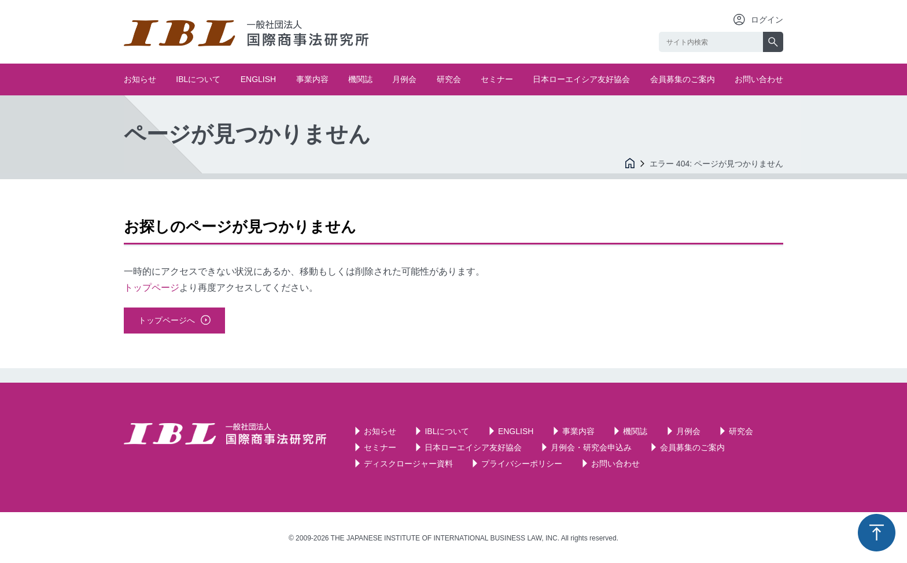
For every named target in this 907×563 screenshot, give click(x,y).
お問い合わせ (759, 79)
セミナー (497, 79)
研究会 (449, 79)
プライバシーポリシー (521, 463)
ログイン (767, 19)
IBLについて (198, 79)
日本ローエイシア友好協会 (581, 79)
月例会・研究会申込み (591, 447)
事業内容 (312, 79)
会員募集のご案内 (682, 79)
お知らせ (140, 79)
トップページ (151, 287)
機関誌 (360, 79)
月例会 (404, 79)
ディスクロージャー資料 (408, 463)
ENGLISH (258, 79)
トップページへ (166, 320)
